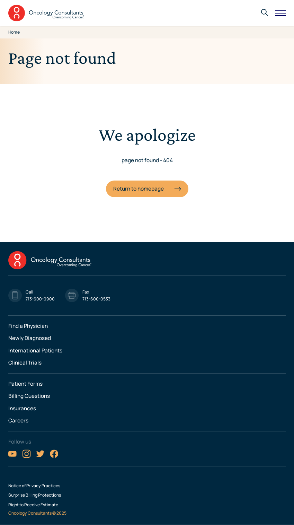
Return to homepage (138, 188)
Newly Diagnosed (29, 338)
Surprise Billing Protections (34, 495)
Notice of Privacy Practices (34, 486)
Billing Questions (29, 396)
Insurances (22, 408)
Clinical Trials (25, 362)
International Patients (35, 350)
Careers (18, 420)
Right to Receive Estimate (33, 505)
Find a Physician (28, 326)
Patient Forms (25, 383)
